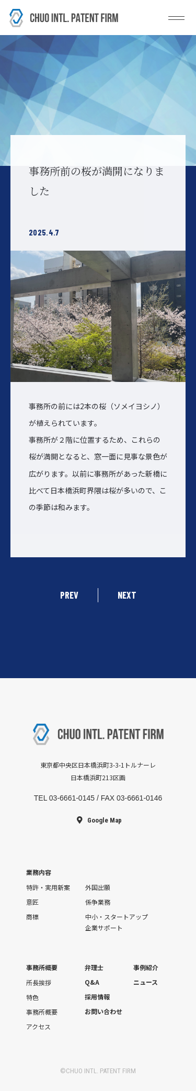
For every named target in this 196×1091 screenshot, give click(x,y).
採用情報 (97, 996)
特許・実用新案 (48, 887)
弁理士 (94, 967)
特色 (32, 997)
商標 (32, 916)
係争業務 (97, 901)
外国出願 (97, 887)
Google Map (104, 820)
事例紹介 (145, 967)
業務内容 (38, 872)
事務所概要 (41, 967)
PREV (69, 595)
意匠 (32, 901)
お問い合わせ (103, 1011)
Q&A (92, 981)
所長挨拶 (38, 982)
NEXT (127, 595)
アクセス (38, 1026)
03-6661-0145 (72, 798)
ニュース (145, 981)
